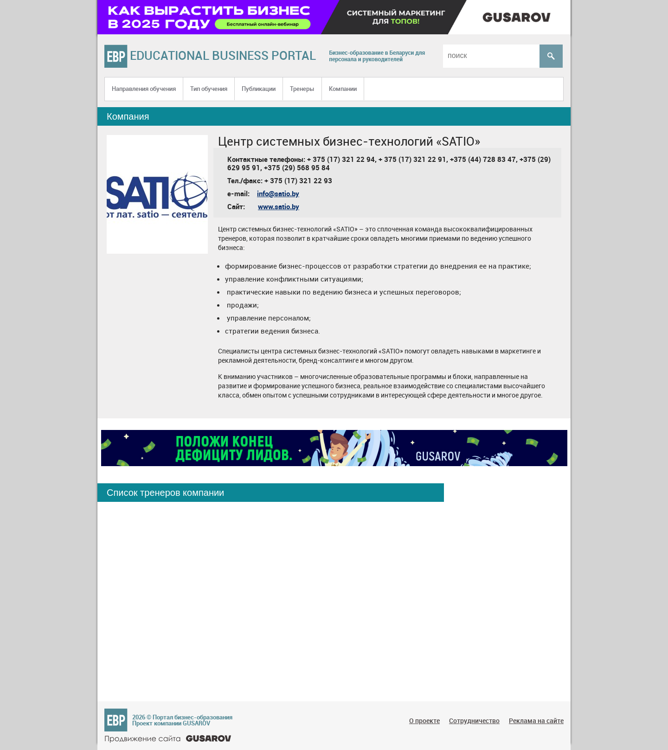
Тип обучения (208, 88)
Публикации (259, 88)
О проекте (424, 720)
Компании (343, 88)
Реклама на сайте (536, 720)
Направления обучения (144, 88)
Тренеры (302, 88)
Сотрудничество (474, 720)
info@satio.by (278, 193)
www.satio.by (278, 206)
